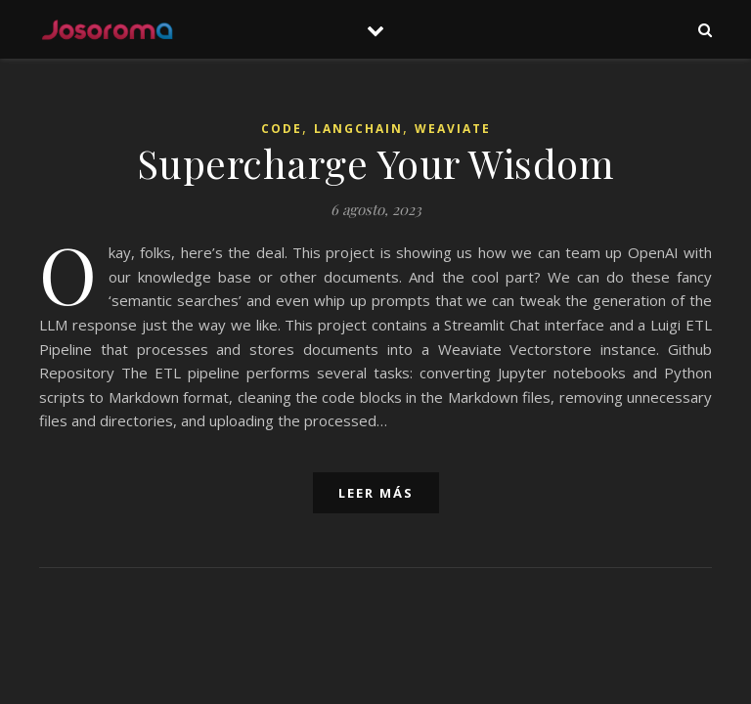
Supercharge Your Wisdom (376, 163)
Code (281, 128)
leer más (376, 493)
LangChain (358, 128)
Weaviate (453, 128)
